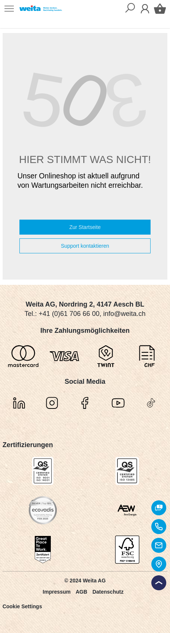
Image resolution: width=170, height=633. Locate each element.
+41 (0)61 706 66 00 (69, 313)
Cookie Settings (22, 606)
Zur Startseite (85, 227)
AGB (81, 592)
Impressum (57, 592)
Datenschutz (107, 592)
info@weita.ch (124, 313)
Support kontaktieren (85, 246)
